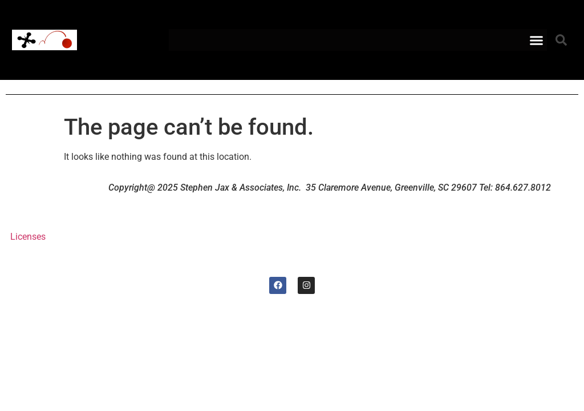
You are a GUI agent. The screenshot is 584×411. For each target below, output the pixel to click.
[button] (537, 40)
